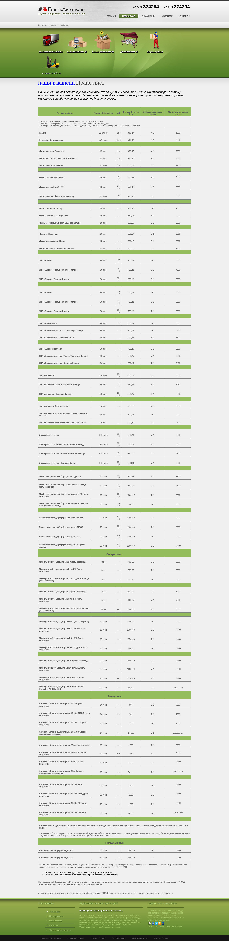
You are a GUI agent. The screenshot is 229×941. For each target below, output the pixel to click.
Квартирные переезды (103, 51)
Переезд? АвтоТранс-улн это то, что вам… (101, 910)
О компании (148, 16)
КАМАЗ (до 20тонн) (139, 938)
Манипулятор (55, 921)
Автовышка (54, 911)
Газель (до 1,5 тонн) (76, 938)
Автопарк (167, 16)
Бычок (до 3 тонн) (98, 938)
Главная (111, 16)
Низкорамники (56, 916)
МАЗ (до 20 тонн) (161, 938)
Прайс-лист (128, 16)
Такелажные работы (51, 73)
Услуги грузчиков (155, 51)
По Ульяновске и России (50, 51)
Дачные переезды (129, 51)
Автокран (53, 925)
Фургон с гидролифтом (60, 930)
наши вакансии (56, 82)
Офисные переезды (77, 51)
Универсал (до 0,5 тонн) (51, 938)
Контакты (184, 16)
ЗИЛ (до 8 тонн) (118, 938)
